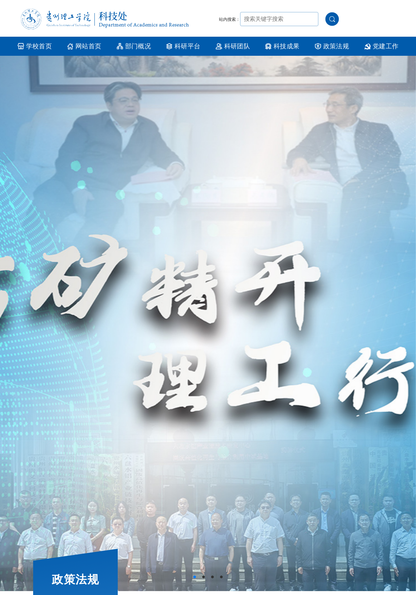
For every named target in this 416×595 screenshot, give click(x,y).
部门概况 (134, 46)
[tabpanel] (208, 323)
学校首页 (35, 46)
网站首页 (84, 46)
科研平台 (183, 46)
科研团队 (233, 46)
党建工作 (381, 46)
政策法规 (332, 46)
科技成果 (282, 46)
